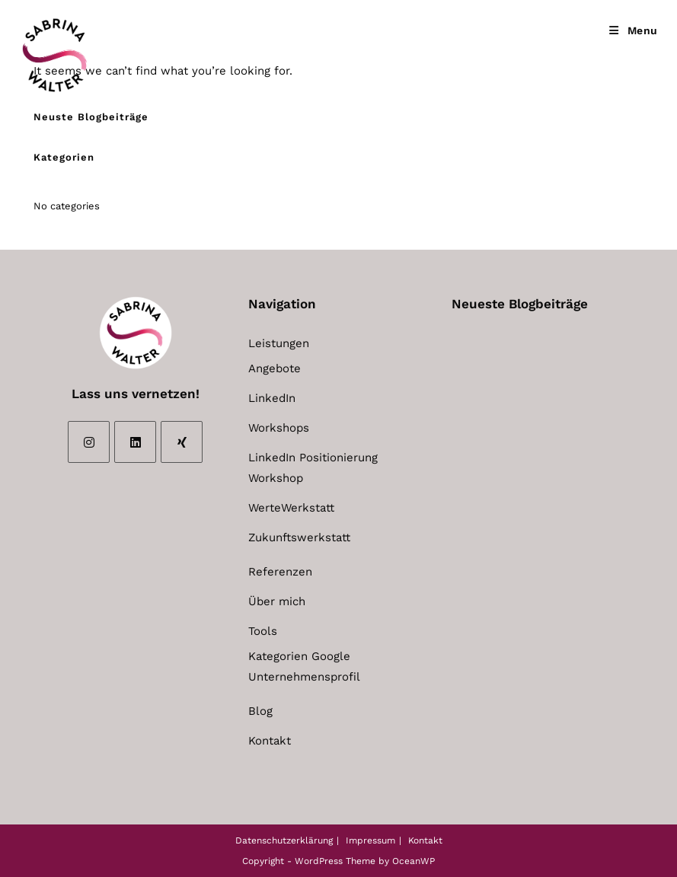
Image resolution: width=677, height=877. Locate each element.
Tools (262, 631)
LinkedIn (271, 398)
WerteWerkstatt (291, 508)
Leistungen (278, 343)
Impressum (370, 840)
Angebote (274, 368)
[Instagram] (89, 442)
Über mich (276, 601)
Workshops (278, 428)
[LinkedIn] (135, 442)
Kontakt (269, 741)
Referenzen (280, 572)
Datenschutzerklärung (284, 840)
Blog (260, 711)
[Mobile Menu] (633, 30)
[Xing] (182, 442)
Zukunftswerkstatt (299, 537)
